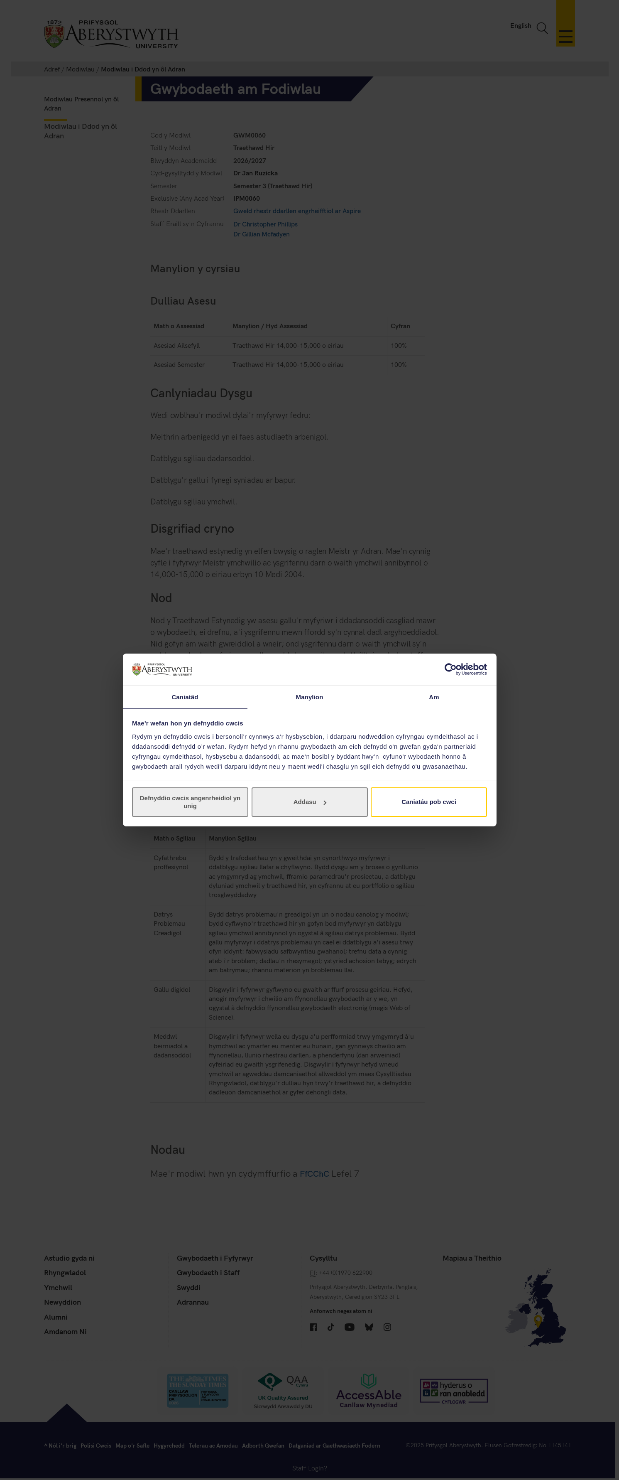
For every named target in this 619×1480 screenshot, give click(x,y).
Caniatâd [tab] (184, 696)
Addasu (310, 802)
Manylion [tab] (309, 696)
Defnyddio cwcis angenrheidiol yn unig (190, 802)
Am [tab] (434, 696)
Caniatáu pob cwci (428, 802)
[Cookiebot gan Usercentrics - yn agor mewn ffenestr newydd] (450, 669)
